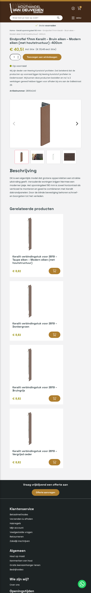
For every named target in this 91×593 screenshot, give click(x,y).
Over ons (15, 466)
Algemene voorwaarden (23, 575)
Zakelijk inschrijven (20, 423)
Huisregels (15, 405)
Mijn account (17, 409)
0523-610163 (18, 524)
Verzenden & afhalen (21, 401)
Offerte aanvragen (45, 374)
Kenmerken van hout (21, 442)
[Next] (77, 124)
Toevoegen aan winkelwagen (42, 57)
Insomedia (30, 581)
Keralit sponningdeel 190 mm (29, 30)
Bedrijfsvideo (16, 451)
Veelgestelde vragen (21, 414)
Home (12, 30)
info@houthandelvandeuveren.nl (29, 528)
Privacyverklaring (48, 575)
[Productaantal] (15, 57)
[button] (35, 277)
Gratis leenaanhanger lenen (25, 447)
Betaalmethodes (19, 396)
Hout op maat (17, 438)
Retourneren (17, 418)
